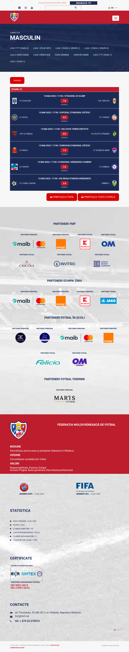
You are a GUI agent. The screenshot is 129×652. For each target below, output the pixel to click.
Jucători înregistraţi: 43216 (27, 533)
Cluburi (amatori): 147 (23, 529)
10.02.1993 (39, 494)
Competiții (15, 33)
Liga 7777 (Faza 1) (102, 55)
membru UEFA (26, 494)
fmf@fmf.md (22, 616)
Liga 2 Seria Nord (19, 55)
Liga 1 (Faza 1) (17, 61)
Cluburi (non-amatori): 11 (25, 536)
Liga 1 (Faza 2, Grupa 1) (68, 48)
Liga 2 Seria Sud (41, 55)
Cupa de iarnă (81, 55)
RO (111, 8)
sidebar (17, 80)
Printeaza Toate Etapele (98, 197)
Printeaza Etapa (61, 197)
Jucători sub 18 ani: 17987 (25, 540)
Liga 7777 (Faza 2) (19, 48)
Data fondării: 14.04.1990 (25, 521)
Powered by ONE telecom (110, 645)
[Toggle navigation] (115, 18)
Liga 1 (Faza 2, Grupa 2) (96, 48)
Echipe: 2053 (19, 525)
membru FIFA (82, 494)
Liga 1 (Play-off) (42, 48)
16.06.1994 (95, 494)
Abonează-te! (83, 3)
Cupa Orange (62, 55)
